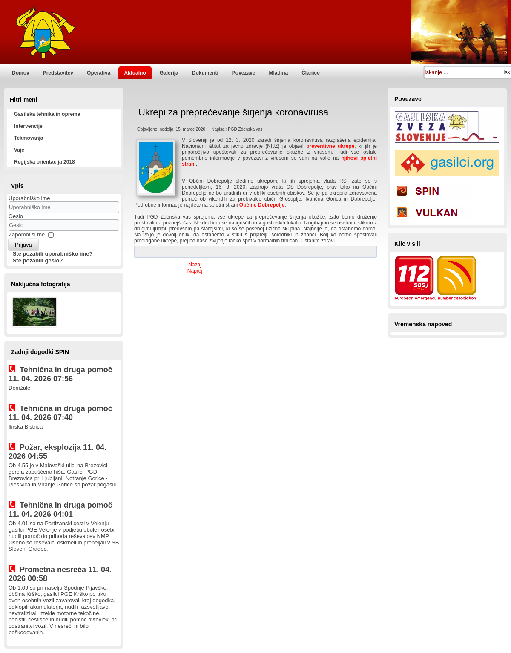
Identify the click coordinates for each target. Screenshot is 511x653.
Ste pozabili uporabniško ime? (53, 253)
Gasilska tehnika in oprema (47, 114)
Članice (310, 73)
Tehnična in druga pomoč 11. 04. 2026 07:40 (60, 413)
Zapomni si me (27, 234)
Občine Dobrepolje (262, 205)
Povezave (244, 73)
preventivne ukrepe (330, 146)
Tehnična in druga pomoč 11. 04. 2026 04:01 (60, 509)
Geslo (16, 216)
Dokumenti (205, 73)
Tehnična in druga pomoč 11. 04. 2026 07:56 (60, 374)
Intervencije (28, 126)
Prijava (23, 245)
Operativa (98, 73)
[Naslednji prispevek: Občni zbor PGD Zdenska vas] (194, 271)
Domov (20, 73)
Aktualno (135, 73)
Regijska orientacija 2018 (44, 162)
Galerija (169, 73)
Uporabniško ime (29, 198)
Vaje (19, 150)
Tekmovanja (28, 138)
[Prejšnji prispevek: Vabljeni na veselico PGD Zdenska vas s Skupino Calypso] (194, 265)
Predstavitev (58, 73)
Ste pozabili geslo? (38, 260)
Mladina (278, 73)
